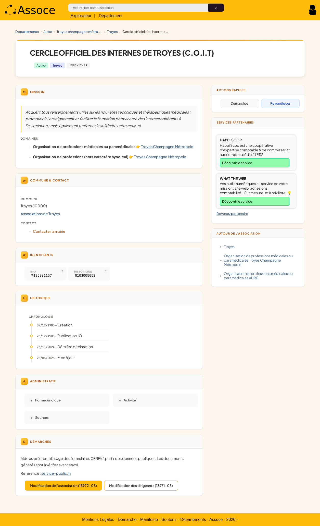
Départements (193, 519)
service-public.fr (56, 473)
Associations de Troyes (40, 213)
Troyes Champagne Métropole (80, 31)
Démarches (240, 103)
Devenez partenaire (232, 213)
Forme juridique (48, 400)
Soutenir (169, 519)
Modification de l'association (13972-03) (63, 485)
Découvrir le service (237, 163)
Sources (42, 417)
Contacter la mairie (49, 231)
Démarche (127, 519)
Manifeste (149, 519)
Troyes (112, 31)
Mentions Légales (98, 519)
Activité (130, 400)
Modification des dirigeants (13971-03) (141, 485)
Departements (27, 31)
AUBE (47, 31)
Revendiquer (280, 103)
